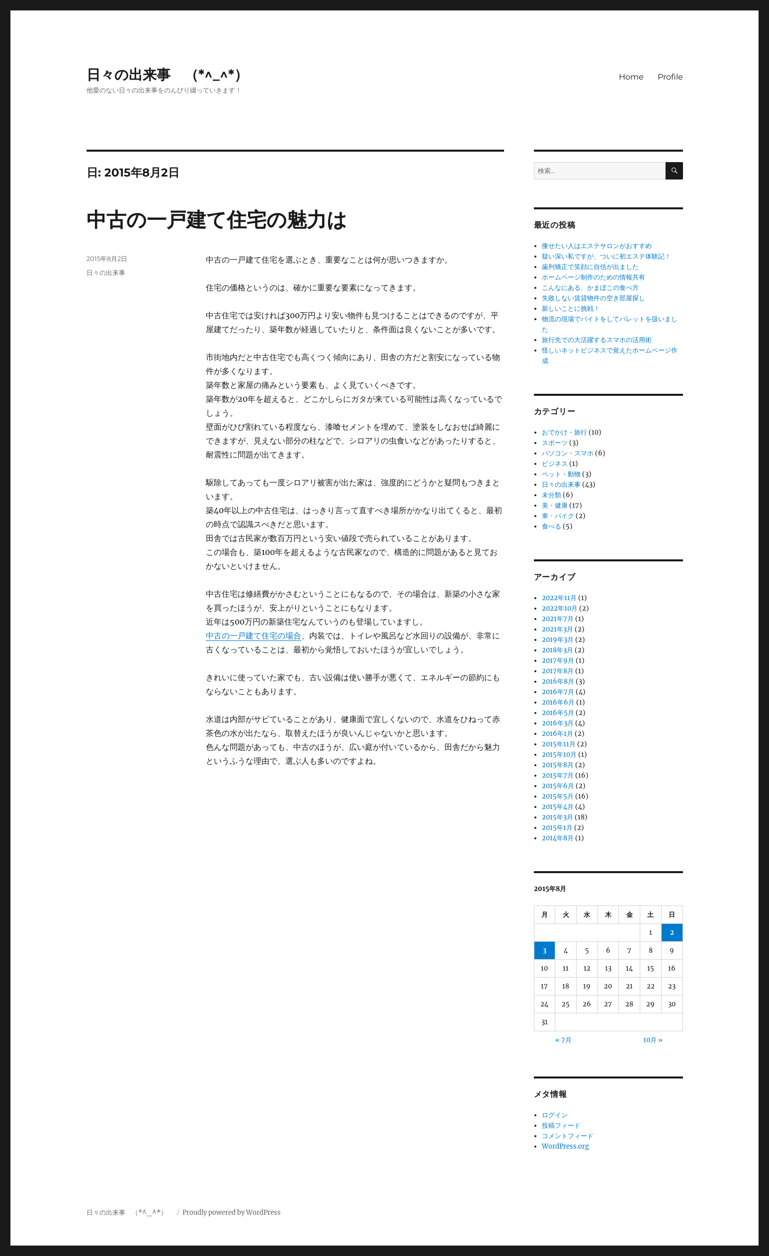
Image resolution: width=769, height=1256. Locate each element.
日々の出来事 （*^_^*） (174, 74)
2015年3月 (557, 817)
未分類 (551, 495)
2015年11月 (559, 744)
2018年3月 (557, 650)
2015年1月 (557, 827)
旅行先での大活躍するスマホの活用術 (597, 340)
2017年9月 (558, 660)
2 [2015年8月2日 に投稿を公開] (672, 932)
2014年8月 (558, 838)
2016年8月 (558, 681)
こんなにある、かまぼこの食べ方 (590, 287)
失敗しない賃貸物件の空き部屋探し (593, 298)
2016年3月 (558, 723)
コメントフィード (568, 1136)
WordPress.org (565, 1146)
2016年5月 (558, 713)
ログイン (555, 1115)
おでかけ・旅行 (564, 432)
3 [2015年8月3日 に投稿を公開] (544, 950)
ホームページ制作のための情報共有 (593, 277)
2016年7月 (558, 692)
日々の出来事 (105, 272)
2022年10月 (560, 608)
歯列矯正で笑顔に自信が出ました (590, 267)
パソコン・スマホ (568, 453)
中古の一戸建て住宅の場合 (253, 635)
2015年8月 (558, 765)
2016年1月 (557, 733)
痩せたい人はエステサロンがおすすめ (597, 246)
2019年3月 (558, 639)
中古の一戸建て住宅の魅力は (216, 219)
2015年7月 (558, 775)
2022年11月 (559, 598)
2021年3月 (557, 629)
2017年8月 (558, 671)
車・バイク (558, 516)
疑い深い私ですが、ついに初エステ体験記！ (606, 256)
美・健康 (555, 505)
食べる (551, 526)
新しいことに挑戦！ (571, 308)
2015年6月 (558, 786)
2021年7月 (558, 619)
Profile (670, 77)
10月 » (653, 1040)
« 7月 (563, 1040)
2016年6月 (558, 702)
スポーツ (555, 443)
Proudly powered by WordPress (231, 1212)
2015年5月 (558, 796)
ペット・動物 (561, 474)
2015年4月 (558, 807)
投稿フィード (561, 1125)
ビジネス (555, 463)
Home (631, 77)
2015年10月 (559, 754)
